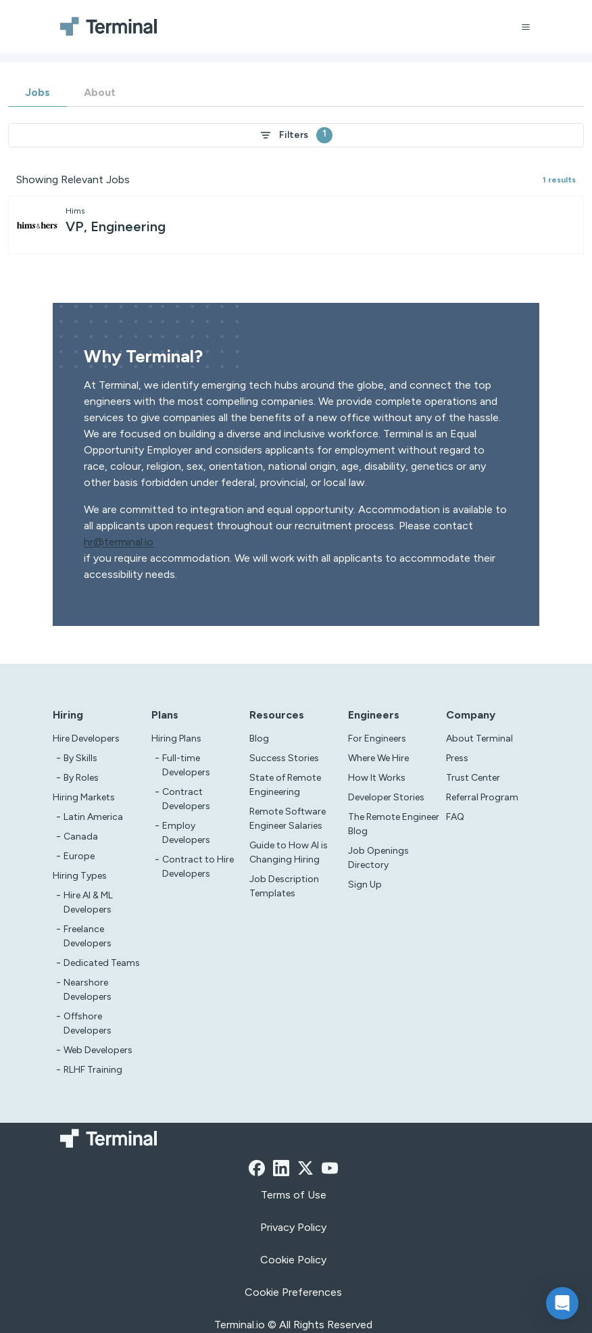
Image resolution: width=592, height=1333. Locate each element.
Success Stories (284, 758)
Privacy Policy (293, 1227)
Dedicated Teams (102, 963)
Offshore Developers (88, 1023)
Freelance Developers (88, 936)
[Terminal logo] (112, 27)
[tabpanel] (296, 188)
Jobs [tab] (37, 92)
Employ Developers (186, 833)
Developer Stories (386, 797)
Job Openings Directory (378, 858)
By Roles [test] (81, 777)
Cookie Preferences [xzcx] (293, 1292)
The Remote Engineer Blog (393, 824)
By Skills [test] (80, 758)
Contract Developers (186, 799)
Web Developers (98, 1050)
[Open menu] (525, 27)
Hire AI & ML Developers (88, 902)
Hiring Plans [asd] (176, 738)
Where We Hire (378, 758)
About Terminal (479, 738)
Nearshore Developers (88, 989)
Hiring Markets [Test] (84, 797)
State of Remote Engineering (285, 785)
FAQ (455, 817)
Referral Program (482, 797)
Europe (79, 856)
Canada (81, 836)
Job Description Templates (284, 886)
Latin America (93, 817)
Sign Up (365, 884)
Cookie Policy (293, 1259)
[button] (562, 1303)
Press (457, 758)
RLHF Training (93, 1069)
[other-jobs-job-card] (296, 225)
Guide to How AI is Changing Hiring (288, 852)
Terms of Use (293, 1194)
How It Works (376, 777)
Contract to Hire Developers (198, 866)
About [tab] (100, 92)
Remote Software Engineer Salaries (287, 818)
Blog (259, 738)
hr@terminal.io (118, 541)
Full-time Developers (186, 765)
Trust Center (473, 777)
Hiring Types (80, 875)
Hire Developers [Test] (86, 738)
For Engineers (377, 738)
